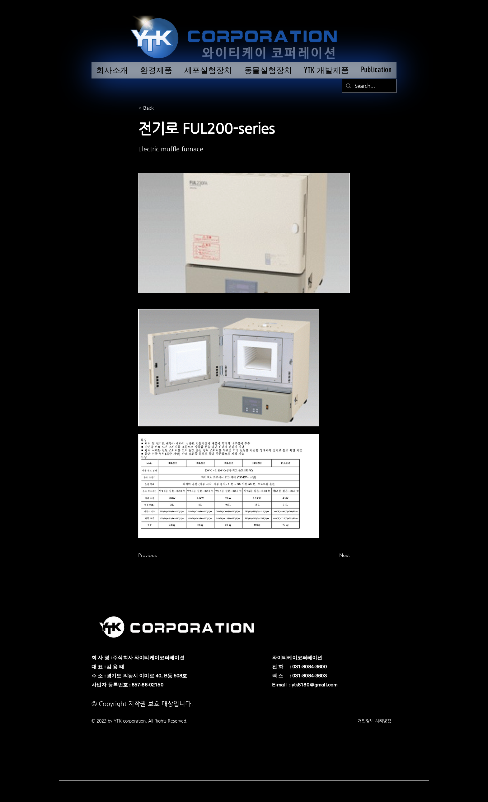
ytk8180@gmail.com (315, 685)
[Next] (334, 555)
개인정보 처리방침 (374, 720)
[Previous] (158, 555)
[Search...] (368, 86)
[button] (159, 108)
